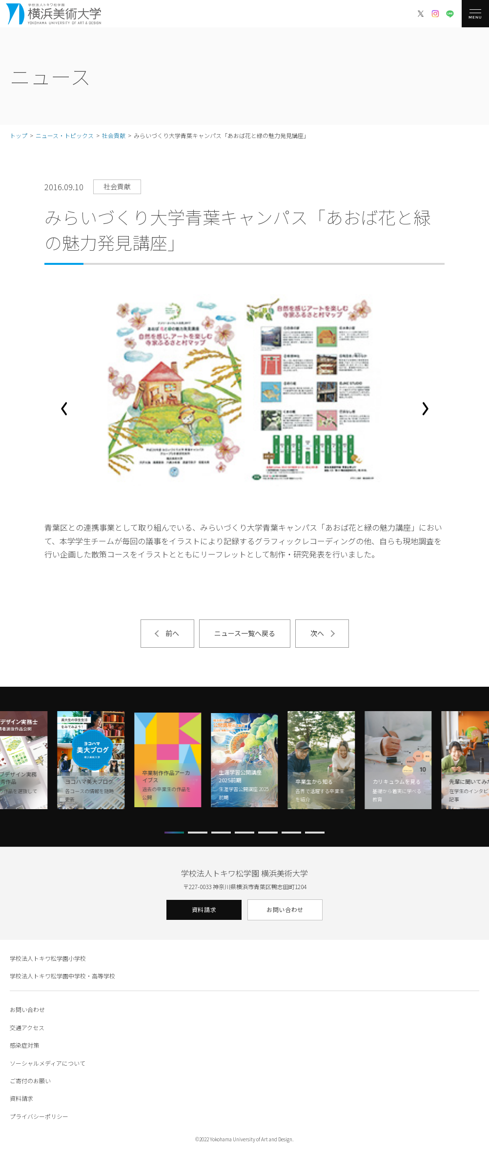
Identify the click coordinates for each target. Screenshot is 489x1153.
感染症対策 (24, 1045)
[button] (64, 409)
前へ (172, 633)
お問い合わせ (285, 909)
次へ (317, 633)
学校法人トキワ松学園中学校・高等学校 (62, 976)
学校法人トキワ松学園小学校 (48, 958)
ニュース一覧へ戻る (244, 633)
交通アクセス (27, 1027)
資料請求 (204, 909)
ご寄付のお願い (30, 1080)
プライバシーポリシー (39, 1116)
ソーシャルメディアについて (47, 1063)
